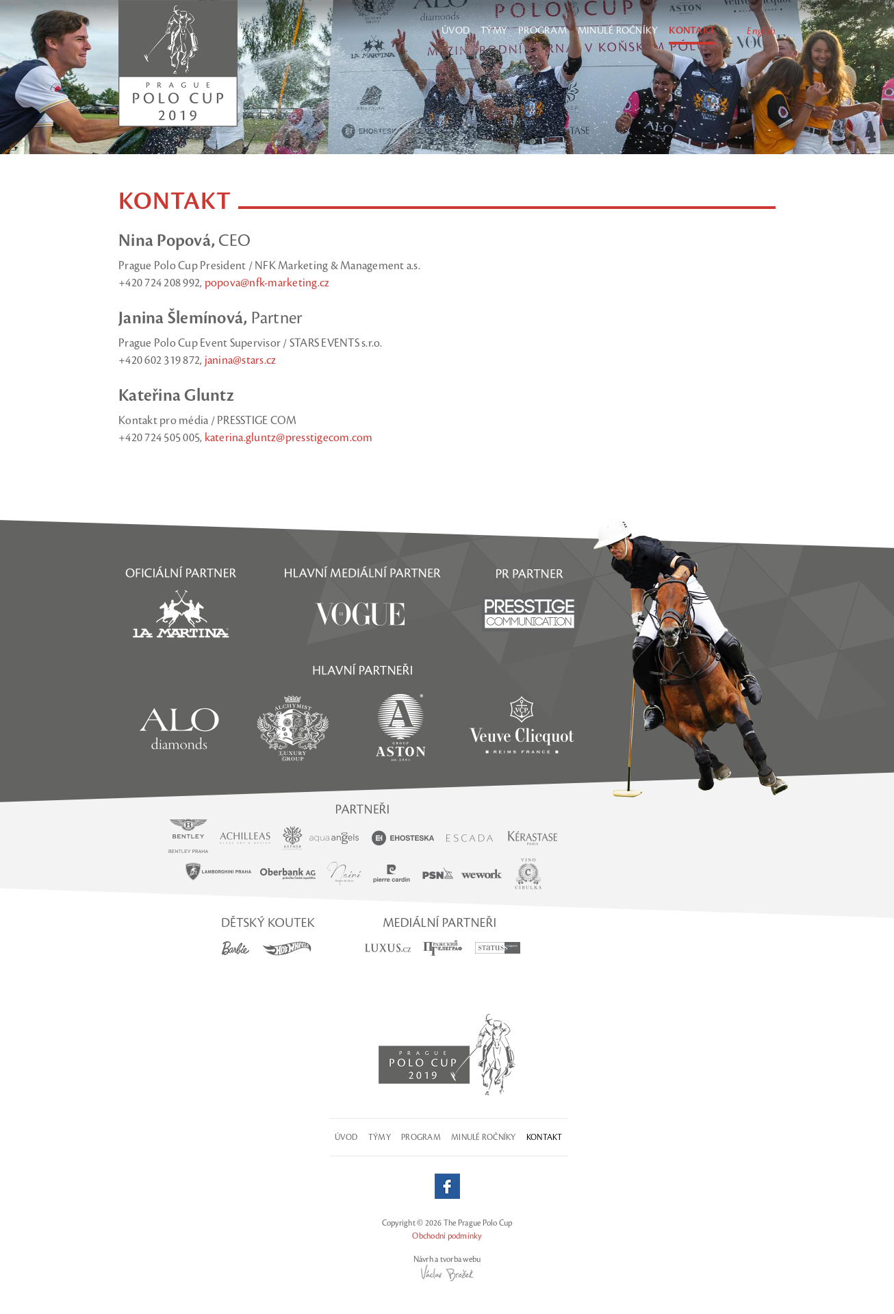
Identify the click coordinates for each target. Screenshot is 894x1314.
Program (542, 30)
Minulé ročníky (618, 30)
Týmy (494, 30)
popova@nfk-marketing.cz (267, 282)
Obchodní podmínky (446, 1235)
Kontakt (692, 30)
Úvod (456, 30)
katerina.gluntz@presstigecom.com (289, 437)
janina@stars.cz (241, 360)
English (761, 31)
